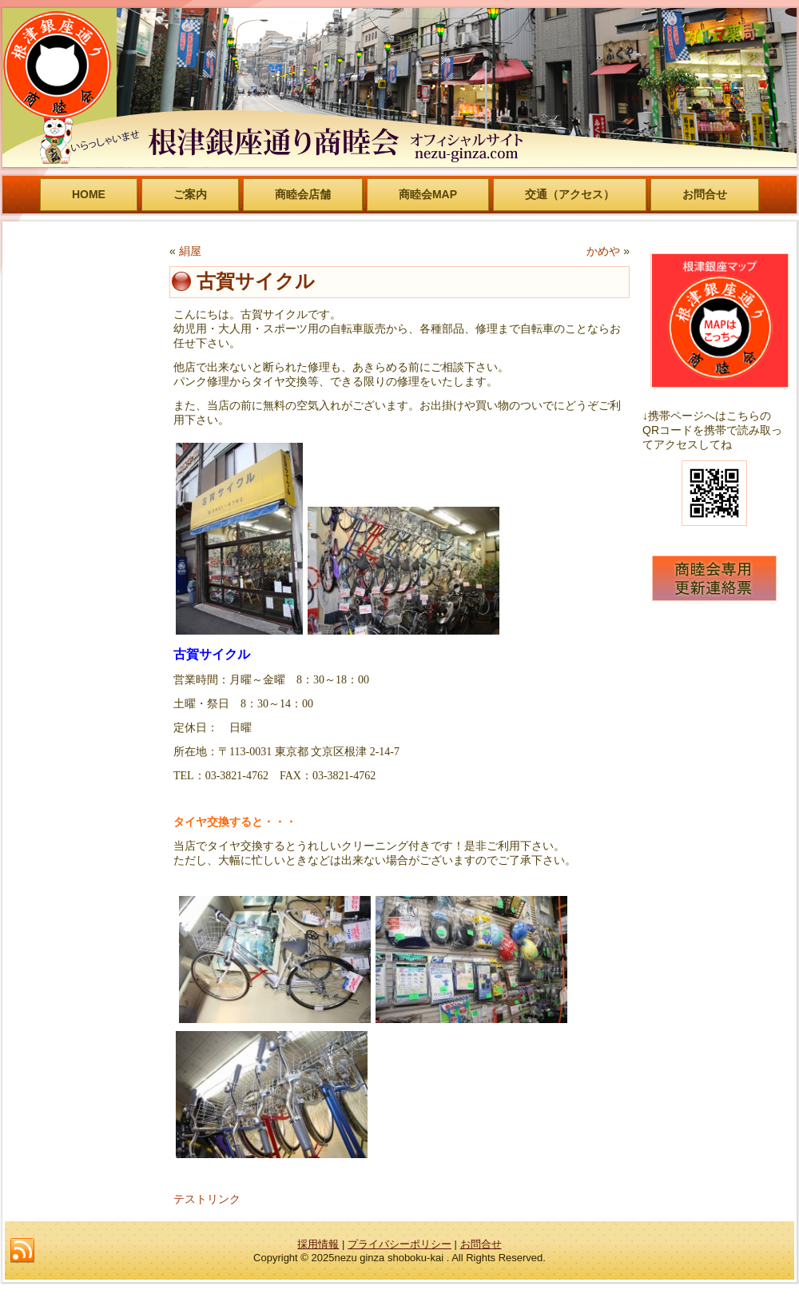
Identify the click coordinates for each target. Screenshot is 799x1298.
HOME (88, 194)
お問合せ (704, 194)
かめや (603, 251)
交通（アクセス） (569, 194)
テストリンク (206, 1198)
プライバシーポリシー (399, 1244)
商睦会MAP (428, 194)
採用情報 (318, 1244)
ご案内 (190, 194)
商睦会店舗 (303, 194)
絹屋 (190, 251)
